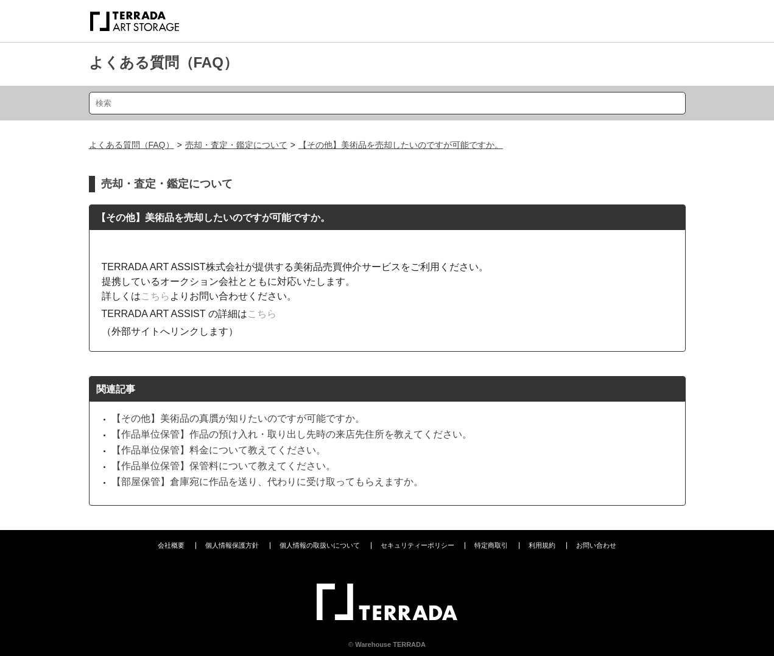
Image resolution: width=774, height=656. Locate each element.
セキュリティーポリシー (417, 545)
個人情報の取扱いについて (320, 545)
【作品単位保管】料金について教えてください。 (218, 450)
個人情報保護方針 (232, 545)
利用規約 (542, 545)
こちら (155, 296)
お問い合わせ (596, 545)
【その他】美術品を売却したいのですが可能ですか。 (400, 145)
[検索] (387, 103)
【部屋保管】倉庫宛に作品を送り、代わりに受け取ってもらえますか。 (267, 481)
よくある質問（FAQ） (163, 62)
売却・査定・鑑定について (236, 145)
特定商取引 (491, 545)
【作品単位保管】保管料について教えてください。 (223, 466)
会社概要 (171, 545)
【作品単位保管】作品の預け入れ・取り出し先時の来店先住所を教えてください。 (291, 434)
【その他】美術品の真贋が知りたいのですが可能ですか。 (238, 418)
